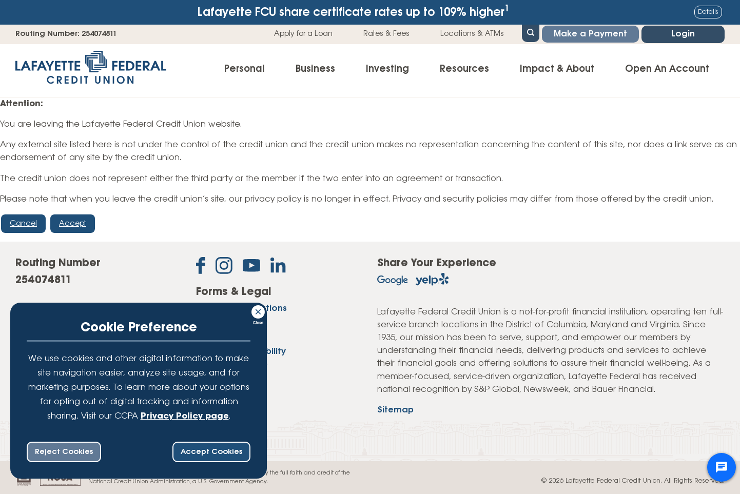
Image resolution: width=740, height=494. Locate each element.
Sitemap (395, 410)
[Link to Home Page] (90, 70)
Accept (72, 224)
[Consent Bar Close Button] (258, 310)
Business (315, 69)
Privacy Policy (226, 337)
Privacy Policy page (185, 416)
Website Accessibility (241, 352)
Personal (244, 69)
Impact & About (557, 69)
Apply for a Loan (303, 34)
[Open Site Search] (530, 32)
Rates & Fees (386, 34)
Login (683, 34)
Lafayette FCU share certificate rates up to (354, 11)
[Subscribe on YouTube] (251, 267)
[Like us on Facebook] (200, 267)
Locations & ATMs (472, 34)
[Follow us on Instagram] (224, 267)
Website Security (231, 366)
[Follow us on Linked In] (278, 267)
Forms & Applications (241, 308)
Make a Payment (590, 34)
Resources (464, 69)
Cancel (23, 224)
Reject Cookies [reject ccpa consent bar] (64, 452)
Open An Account (667, 69)
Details (708, 12)
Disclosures (220, 323)
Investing (387, 69)
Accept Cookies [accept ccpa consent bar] (211, 452)
